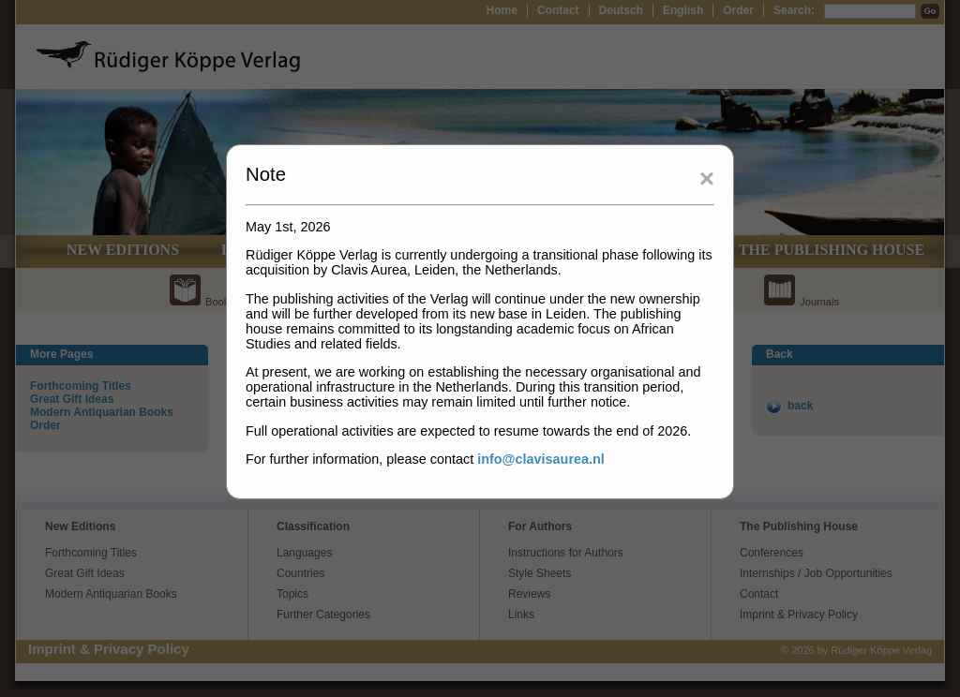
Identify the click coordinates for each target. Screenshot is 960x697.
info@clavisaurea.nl (541, 459)
